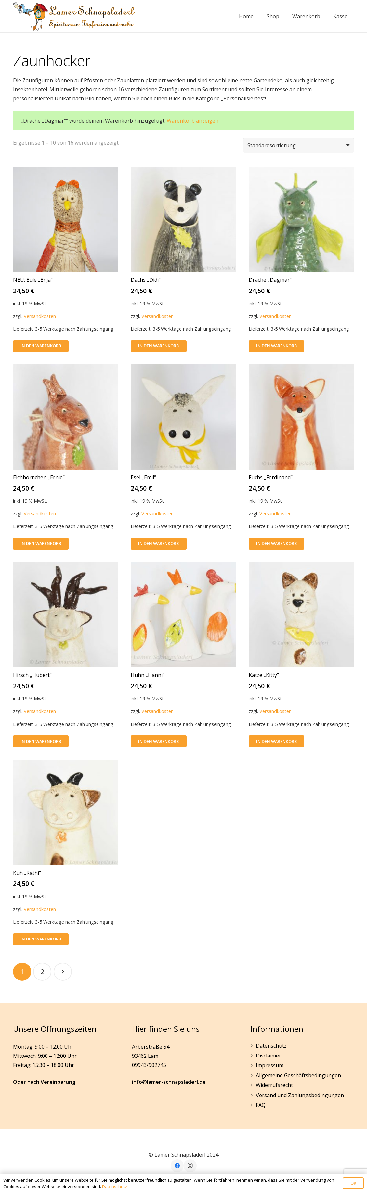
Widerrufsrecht (274, 1085)
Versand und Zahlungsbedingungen (300, 1095)
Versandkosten (40, 316)
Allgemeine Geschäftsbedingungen (298, 1075)
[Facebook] (177, 1165)
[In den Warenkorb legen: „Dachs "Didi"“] (158, 346)
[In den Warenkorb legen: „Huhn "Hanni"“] (158, 741)
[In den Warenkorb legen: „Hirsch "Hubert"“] (41, 741)
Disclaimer (268, 1055)
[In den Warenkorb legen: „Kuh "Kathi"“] (41, 939)
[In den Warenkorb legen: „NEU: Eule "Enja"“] (41, 346)
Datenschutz (271, 1045)
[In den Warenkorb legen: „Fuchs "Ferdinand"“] (276, 544)
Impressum (269, 1065)
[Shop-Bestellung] (298, 145)
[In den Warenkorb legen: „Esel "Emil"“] (158, 544)
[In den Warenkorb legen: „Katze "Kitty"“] (276, 741)
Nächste (63, 972)
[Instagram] (190, 1165)
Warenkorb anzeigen (192, 120)
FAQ (261, 1105)
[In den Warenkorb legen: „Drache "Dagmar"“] (276, 346)
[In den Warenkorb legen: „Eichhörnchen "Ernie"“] (41, 544)
